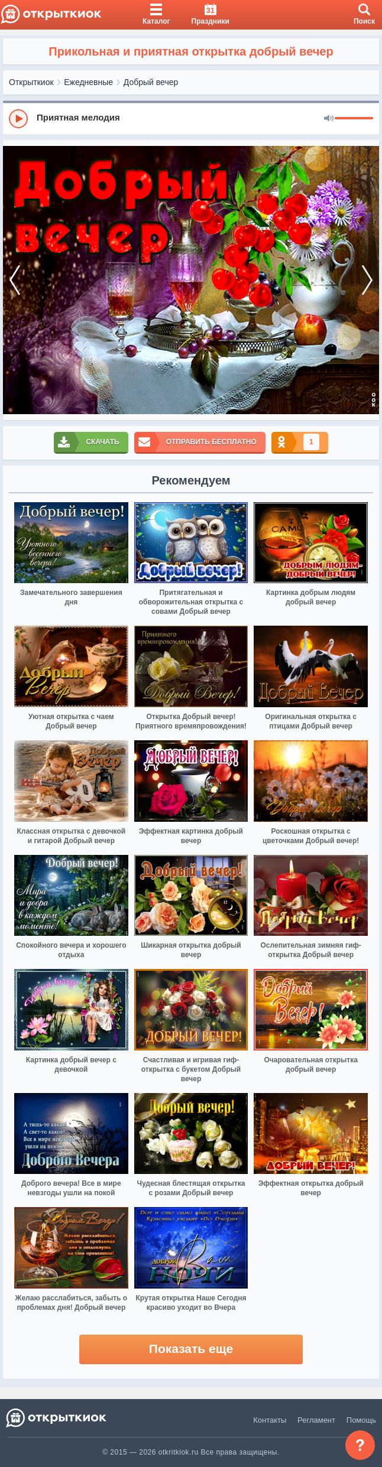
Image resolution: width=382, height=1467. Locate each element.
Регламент (316, 1420)
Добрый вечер (151, 82)
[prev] (15, 280)
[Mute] (329, 119)
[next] (367, 280)
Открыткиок (31, 82)
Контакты (269, 1420)
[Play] (18, 118)
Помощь (361, 1420)
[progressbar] (354, 119)
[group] (191, 118)
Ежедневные (88, 82)
